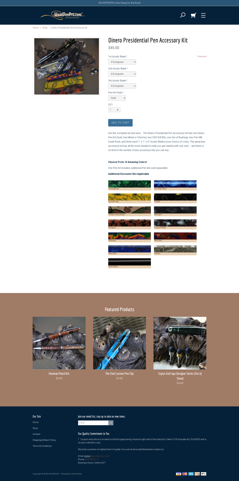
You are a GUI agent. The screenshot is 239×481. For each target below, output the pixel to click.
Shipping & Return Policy (44, 440)
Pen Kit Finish (115, 92)
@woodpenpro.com (100, 456)
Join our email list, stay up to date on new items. (101, 416)
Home (36, 27)
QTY (110, 104)
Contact (36, 434)
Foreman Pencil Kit (59, 373)
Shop (45, 27)
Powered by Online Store (71, 474)
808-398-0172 (92, 459)
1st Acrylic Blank (117, 56)
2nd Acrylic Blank (117, 68)
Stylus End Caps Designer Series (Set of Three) (180, 376)
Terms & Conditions (42, 446)
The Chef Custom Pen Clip (119, 373)
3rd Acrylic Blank (117, 80)
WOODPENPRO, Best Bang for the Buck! (119, 2)
